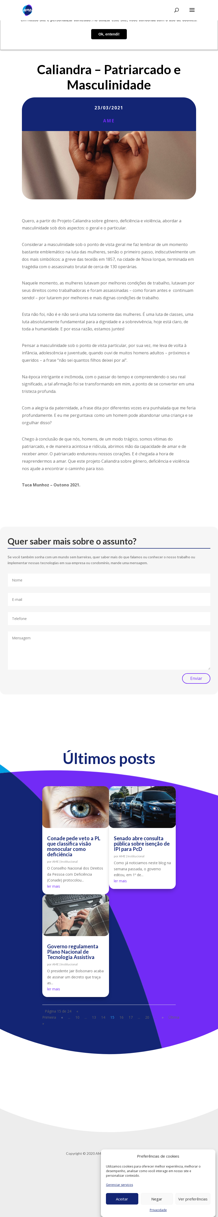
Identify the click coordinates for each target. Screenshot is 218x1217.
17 (131, 1017)
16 (121, 1017)
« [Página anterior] (62, 1017)
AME (109, 121)
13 (94, 1017)
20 (147, 1017)
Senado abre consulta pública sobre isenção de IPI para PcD (142, 843)
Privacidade (158, 1210)
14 (103, 1017)
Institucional (69, 861)
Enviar (196, 678)
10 (77, 1017)
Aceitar (122, 1198)
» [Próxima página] (163, 1017)
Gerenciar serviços (119, 1185)
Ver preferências (193, 1198)
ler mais (53, 886)
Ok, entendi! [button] (108, 34)
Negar (156, 1198)
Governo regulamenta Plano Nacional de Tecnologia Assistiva (72, 951)
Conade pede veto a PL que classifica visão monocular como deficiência (73, 846)
